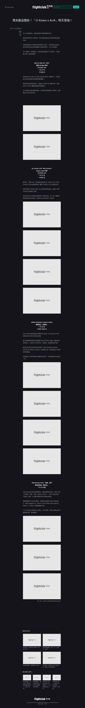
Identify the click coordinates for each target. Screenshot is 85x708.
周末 (20, 32)
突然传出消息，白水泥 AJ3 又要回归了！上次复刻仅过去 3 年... (47, 685)
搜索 (76, 7)
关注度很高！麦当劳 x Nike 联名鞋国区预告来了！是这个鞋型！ (27, 685)
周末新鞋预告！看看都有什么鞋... (31, 665)
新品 (20, 34)
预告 (20, 35)
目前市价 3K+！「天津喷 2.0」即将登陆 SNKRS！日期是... (57, 685)
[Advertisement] (42, 613)
